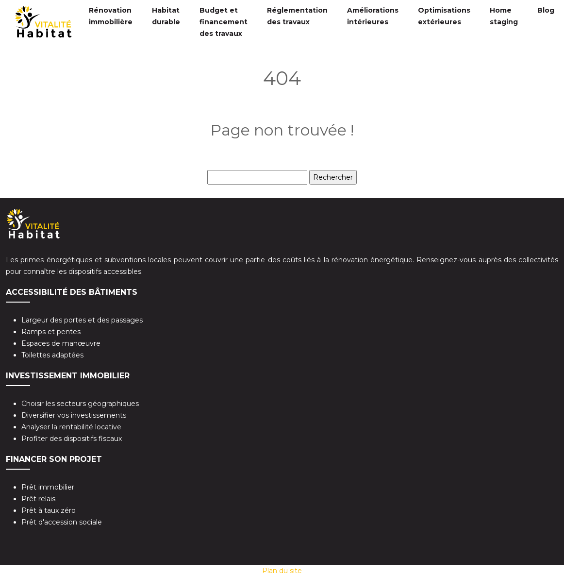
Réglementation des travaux (297, 16)
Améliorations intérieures (372, 16)
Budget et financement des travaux (223, 22)
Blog (545, 10)
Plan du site (282, 570)
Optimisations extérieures (444, 16)
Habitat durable (166, 16)
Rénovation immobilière (111, 16)
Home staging (504, 16)
